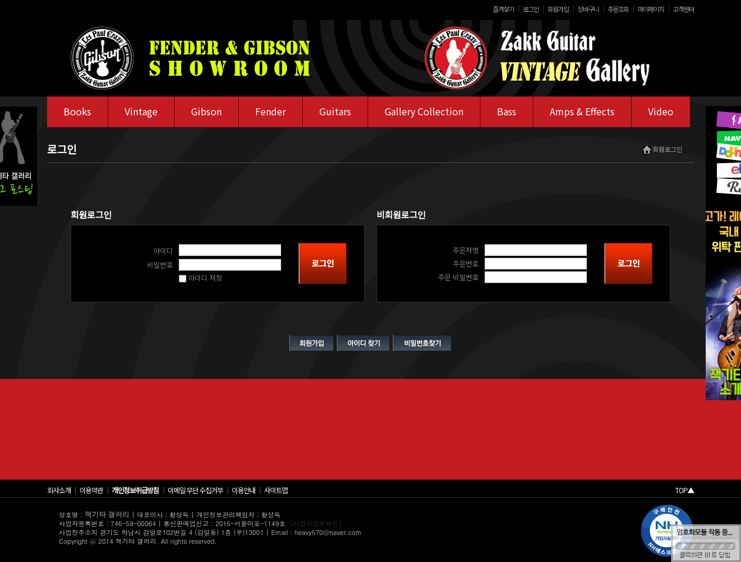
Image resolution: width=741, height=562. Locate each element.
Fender (270, 111)
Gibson (206, 111)
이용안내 (243, 490)
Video (660, 111)
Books (77, 111)
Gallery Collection (424, 111)
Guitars (335, 111)
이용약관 (91, 490)
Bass (506, 111)
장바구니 (588, 9)
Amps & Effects (582, 111)
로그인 (531, 9)
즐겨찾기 (503, 9)
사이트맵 (276, 490)
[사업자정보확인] (316, 523)
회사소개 (59, 490)
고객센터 (683, 9)
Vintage (141, 111)
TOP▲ (684, 490)
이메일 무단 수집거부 (195, 490)
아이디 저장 (200, 277)
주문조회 (618, 9)
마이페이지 (650, 9)
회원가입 (558, 9)
